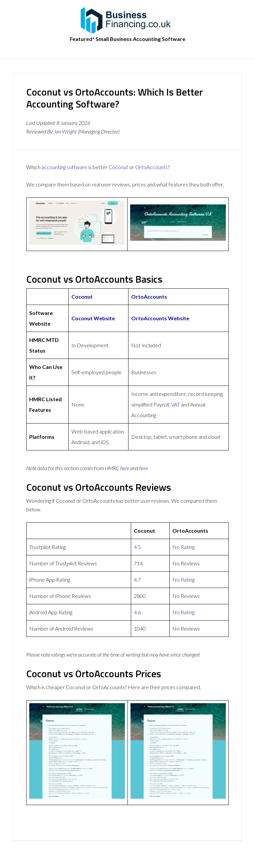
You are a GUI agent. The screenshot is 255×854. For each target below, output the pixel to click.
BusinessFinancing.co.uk (127, 20)
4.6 (137, 612)
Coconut (118, 167)
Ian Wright (65, 131)
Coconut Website (93, 318)
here (124, 468)
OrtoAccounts (151, 167)
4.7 (137, 579)
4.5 (137, 547)
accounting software (64, 167)
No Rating (183, 547)
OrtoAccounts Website (160, 318)
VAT (175, 404)
